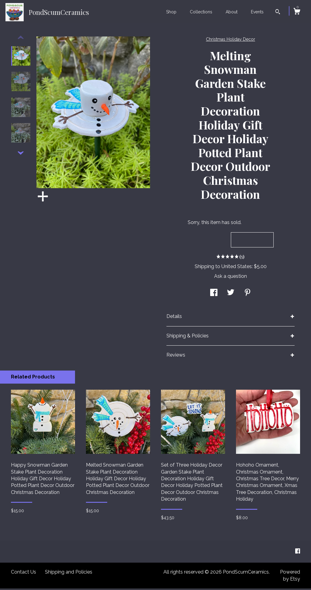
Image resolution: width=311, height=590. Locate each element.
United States (236, 268)
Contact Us (23, 573)
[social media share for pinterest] (247, 295)
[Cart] (296, 12)
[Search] (277, 12)
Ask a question (230, 278)
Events (257, 11)
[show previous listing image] (20, 39)
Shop (171, 11)
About (232, 11)
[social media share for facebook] (213, 295)
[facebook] (297, 553)
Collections (201, 11)
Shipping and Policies (68, 573)
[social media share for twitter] (230, 295)
